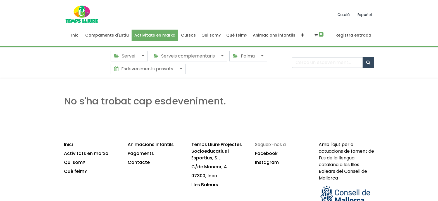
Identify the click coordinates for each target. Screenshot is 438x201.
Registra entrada (353, 35)
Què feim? (75, 171)
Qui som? (74, 162)
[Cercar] (368, 62)
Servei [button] (125, 56)
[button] (302, 35)
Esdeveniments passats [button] (144, 69)
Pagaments (141, 153)
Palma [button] (244, 56)
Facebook (266, 153)
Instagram (267, 162)
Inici (68, 144)
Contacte (139, 162)
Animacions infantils (151, 144)
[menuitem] (75, 35)
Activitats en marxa (86, 153)
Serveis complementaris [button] (185, 56)
